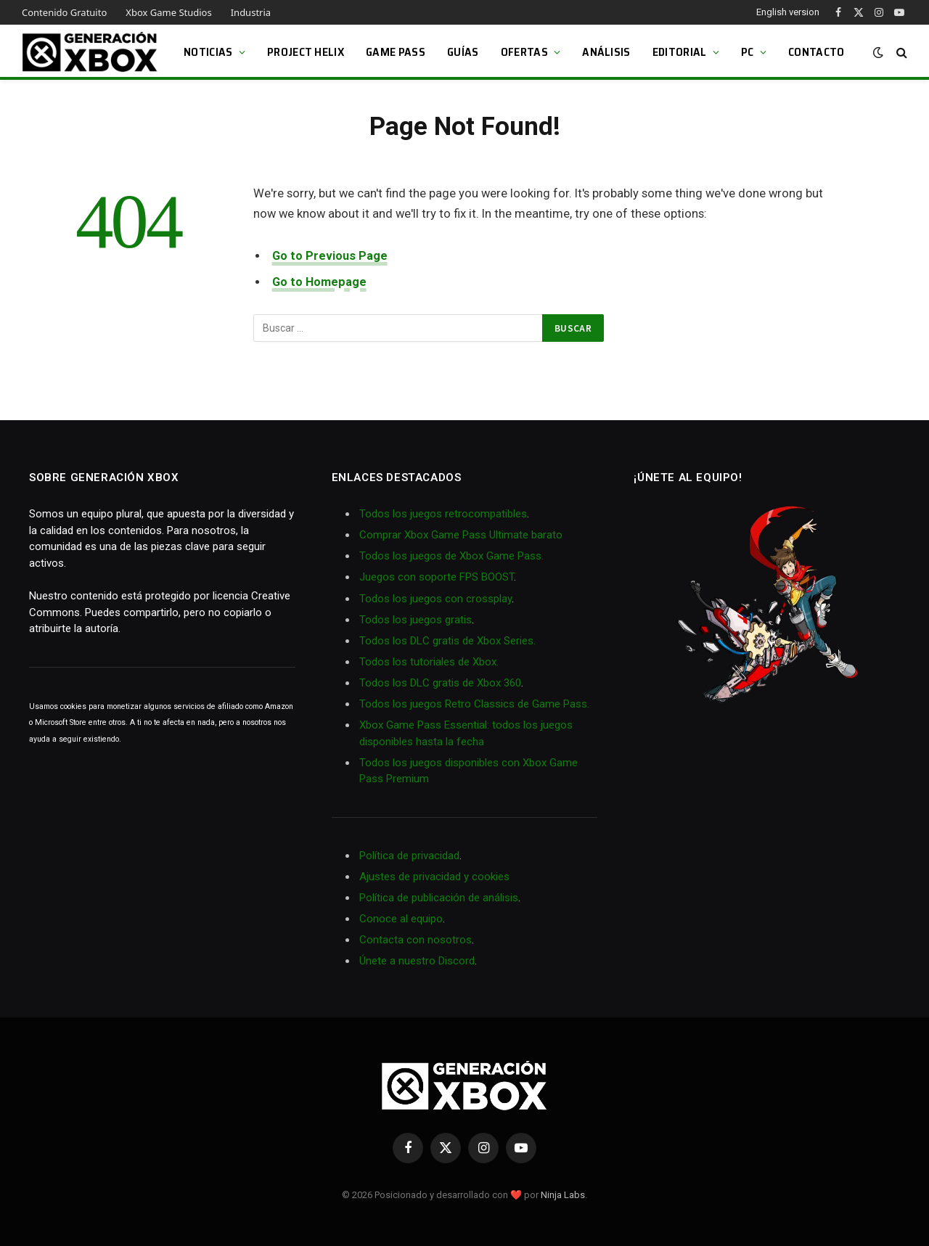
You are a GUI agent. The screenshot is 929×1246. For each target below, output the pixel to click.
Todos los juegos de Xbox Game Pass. (451, 555)
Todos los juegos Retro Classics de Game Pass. (474, 703)
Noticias (208, 52)
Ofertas (524, 52)
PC (747, 52)
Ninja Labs (563, 1194)
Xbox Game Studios (168, 12)
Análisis (606, 52)
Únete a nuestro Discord (417, 960)
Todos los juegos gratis (415, 619)
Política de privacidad (409, 855)
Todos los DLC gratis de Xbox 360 (440, 682)
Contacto (816, 52)
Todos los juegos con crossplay (435, 598)
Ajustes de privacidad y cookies (434, 876)
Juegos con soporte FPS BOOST (436, 576)
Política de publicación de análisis (438, 897)
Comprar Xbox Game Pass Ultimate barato (460, 534)
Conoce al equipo (401, 918)
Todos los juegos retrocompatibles (443, 513)
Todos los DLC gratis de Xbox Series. (447, 640)
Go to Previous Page (330, 256)
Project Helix (305, 52)
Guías (463, 52)
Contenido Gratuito (64, 12)
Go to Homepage (319, 282)
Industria (251, 12)
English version (787, 12)
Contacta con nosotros (415, 939)
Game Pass (395, 52)
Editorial (679, 52)
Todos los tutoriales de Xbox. (429, 661)
